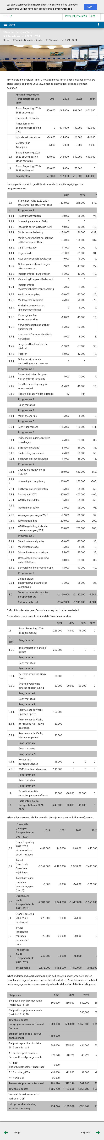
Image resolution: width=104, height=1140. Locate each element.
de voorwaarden (62, 8)
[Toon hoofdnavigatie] (9, 25)
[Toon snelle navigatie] (98, 25)
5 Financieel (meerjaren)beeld (27, 40)
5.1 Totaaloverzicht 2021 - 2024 (61, 40)
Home (6, 40)
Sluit (90, 6)
